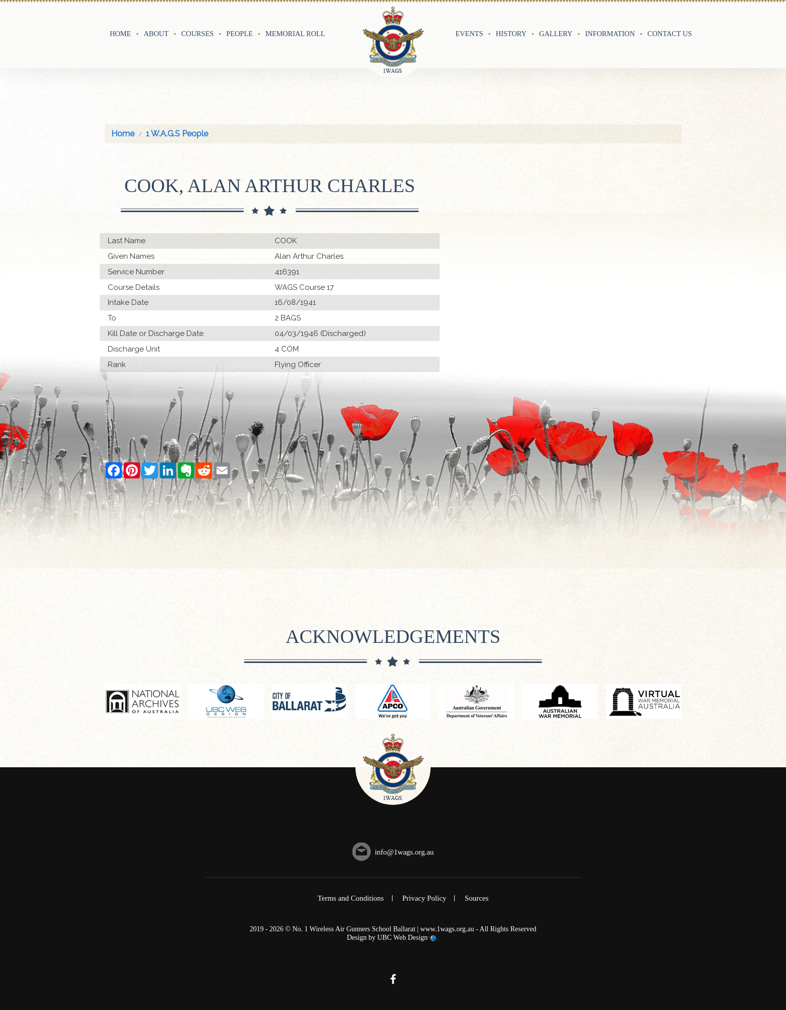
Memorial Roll (295, 34)
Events (469, 34)
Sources (477, 898)
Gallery (555, 34)
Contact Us (670, 34)
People (240, 34)
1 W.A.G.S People (177, 133)
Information (610, 34)
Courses (197, 34)
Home (120, 34)
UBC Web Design (402, 937)
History (511, 34)
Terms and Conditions (350, 898)
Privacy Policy (424, 898)
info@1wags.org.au (404, 852)
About (156, 34)
